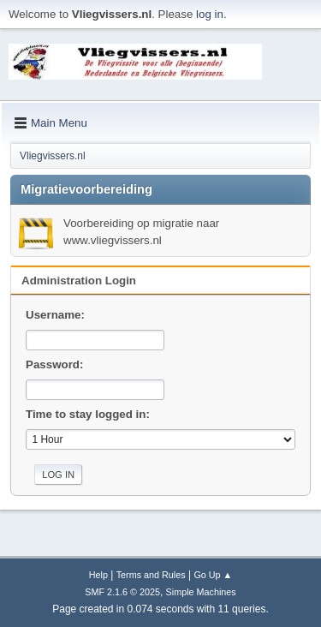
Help (98, 575)
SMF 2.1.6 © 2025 (122, 592)
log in (209, 14)
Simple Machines (201, 592)
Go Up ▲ (212, 575)
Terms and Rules (151, 575)
